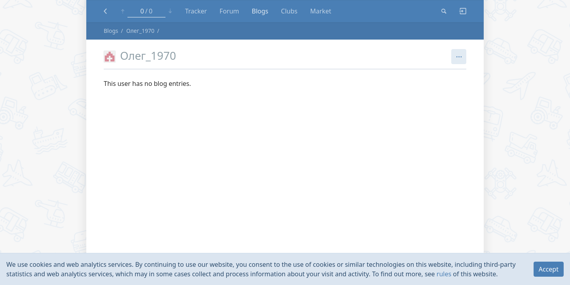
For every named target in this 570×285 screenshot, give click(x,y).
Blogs (260, 11)
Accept (549, 269)
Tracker (196, 11)
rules (444, 274)
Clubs (289, 11)
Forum (229, 11)
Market (320, 11)
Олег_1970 (140, 30)
